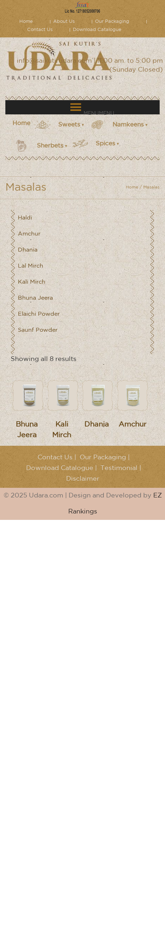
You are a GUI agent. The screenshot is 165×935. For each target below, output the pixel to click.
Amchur (29, 234)
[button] (99, 113)
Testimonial (119, 468)
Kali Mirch (31, 282)
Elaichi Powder (39, 314)
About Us (64, 22)
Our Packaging (112, 22)
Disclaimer (82, 479)
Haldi (25, 218)
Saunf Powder (38, 330)
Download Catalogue (97, 30)
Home (26, 22)
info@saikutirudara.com (54, 61)
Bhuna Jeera (35, 298)
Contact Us (39, 30)
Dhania (28, 250)
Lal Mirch (30, 266)
